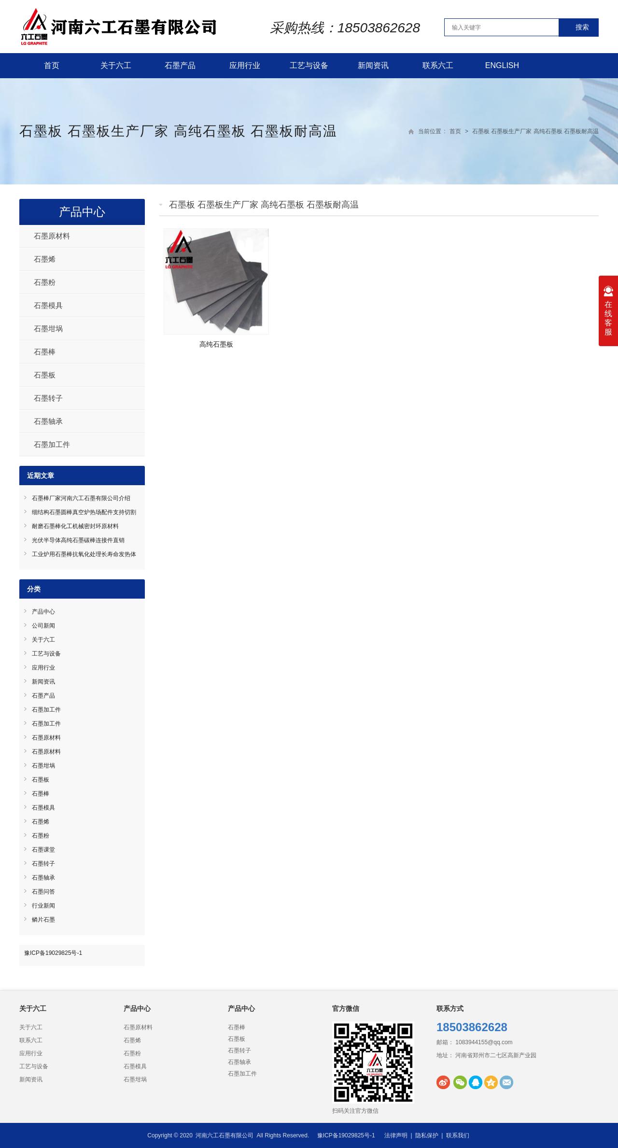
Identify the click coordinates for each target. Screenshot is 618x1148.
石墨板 (45, 375)
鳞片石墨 (43, 919)
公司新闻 (43, 625)
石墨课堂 (43, 849)
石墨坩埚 (48, 328)
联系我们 (457, 1135)
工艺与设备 (309, 65)
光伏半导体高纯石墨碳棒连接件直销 (78, 540)
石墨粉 (45, 282)
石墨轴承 (48, 421)
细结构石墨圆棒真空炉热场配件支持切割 (84, 512)
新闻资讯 (373, 65)
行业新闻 (43, 905)
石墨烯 (45, 259)
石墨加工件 (52, 444)
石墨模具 (48, 305)
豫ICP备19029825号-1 (53, 953)
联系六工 (437, 65)
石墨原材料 (52, 236)
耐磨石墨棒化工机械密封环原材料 (75, 526)
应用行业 (244, 65)
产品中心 (82, 211)
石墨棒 (45, 352)
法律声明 (395, 1135)
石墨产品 (180, 65)
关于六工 (115, 65)
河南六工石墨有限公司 (224, 1135)
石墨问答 (43, 891)
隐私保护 (426, 1135)
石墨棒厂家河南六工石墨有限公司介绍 (81, 498)
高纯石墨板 (216, 344)
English (502, 65)
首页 (51, 65)
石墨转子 (48, 398)
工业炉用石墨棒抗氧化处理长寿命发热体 (84, 554)
